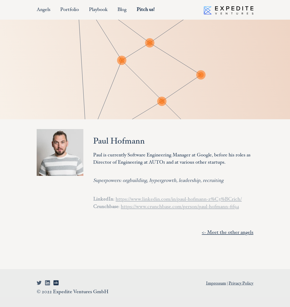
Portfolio (69, 9)
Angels (43, 9)
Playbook (98, 9)
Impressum (216, 284)
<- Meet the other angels (227, 232)
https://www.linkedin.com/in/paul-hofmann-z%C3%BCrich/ (179, 199)
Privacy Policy (241, 284)
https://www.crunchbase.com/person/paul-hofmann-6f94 (180, 207)
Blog (122, 9)
